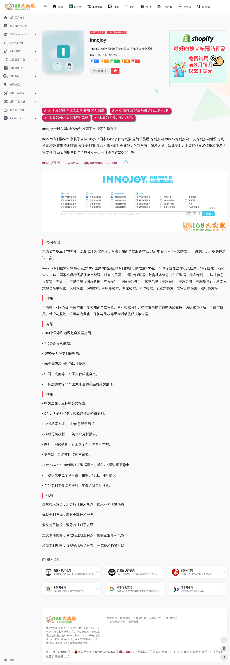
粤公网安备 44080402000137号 (96, 652)
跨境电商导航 (117, 621)
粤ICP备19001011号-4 (59, 651)
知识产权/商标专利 (116, 32)
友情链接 (133, 621)
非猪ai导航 (155, 617)
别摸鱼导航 (140, 617)
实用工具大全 (97, 32)
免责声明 (112, 617)
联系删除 (125, 617)
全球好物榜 (171, 617)
